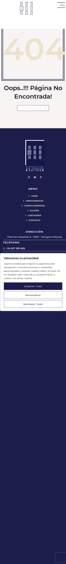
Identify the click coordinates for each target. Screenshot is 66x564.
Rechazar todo (33, 304)
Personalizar (33, 295)
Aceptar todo (33, 286)
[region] (33, 282)
